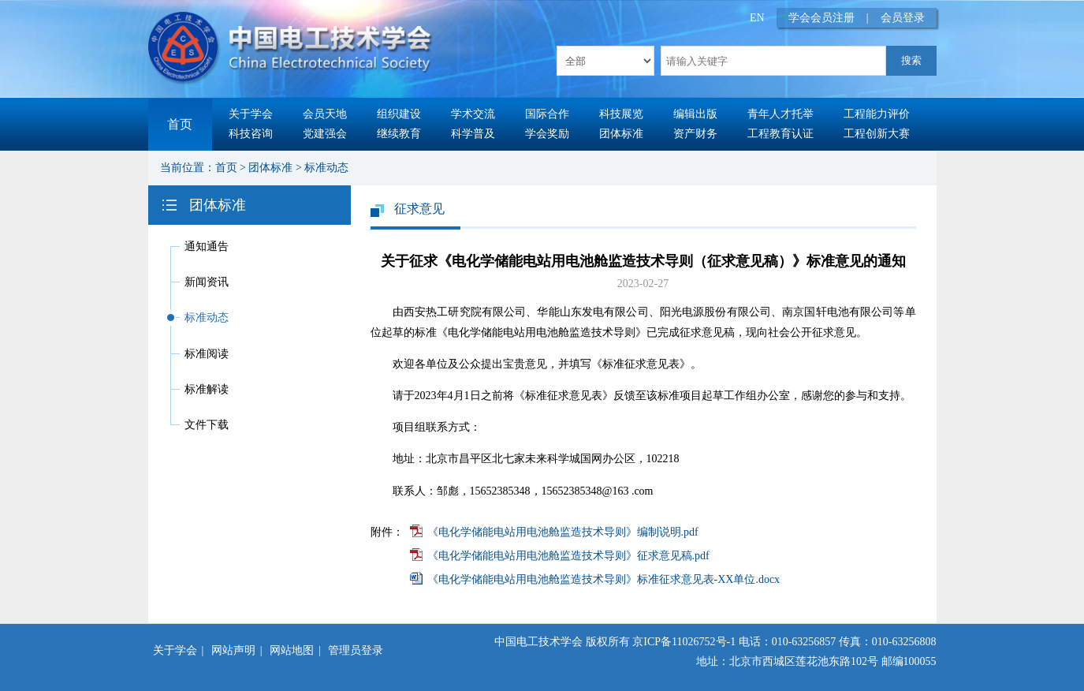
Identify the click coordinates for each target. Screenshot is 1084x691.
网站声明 (233, 650)
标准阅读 (206, 354)
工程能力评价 (877, 114)
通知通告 (206, 246)
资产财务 (695, 134)
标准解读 (206, 389)
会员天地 (325, 114)
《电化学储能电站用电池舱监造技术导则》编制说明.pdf (562, 532)
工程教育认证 (780, 134)
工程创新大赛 (877, 134)
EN (757, 18)
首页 (179, 124)
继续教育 (399, 134)
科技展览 (621, 114)
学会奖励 (547, 134)
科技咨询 (251, 134)
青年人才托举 (780, 114)
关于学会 (251, 114)
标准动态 (326, 168)
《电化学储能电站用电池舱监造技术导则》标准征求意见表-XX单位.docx (603, 579)
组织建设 (399, 114)
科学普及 (473, 134)
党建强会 (325, 134)
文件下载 (206, 425)
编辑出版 (695, 114)
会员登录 (903, 18)
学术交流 (473, 114)
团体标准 (621, 134)
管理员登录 (355, 650)
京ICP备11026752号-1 (684, 642)
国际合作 (547, 114)
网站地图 (292, 650)
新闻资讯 (206, 282)
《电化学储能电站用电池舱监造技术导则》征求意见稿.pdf (568, 556)
